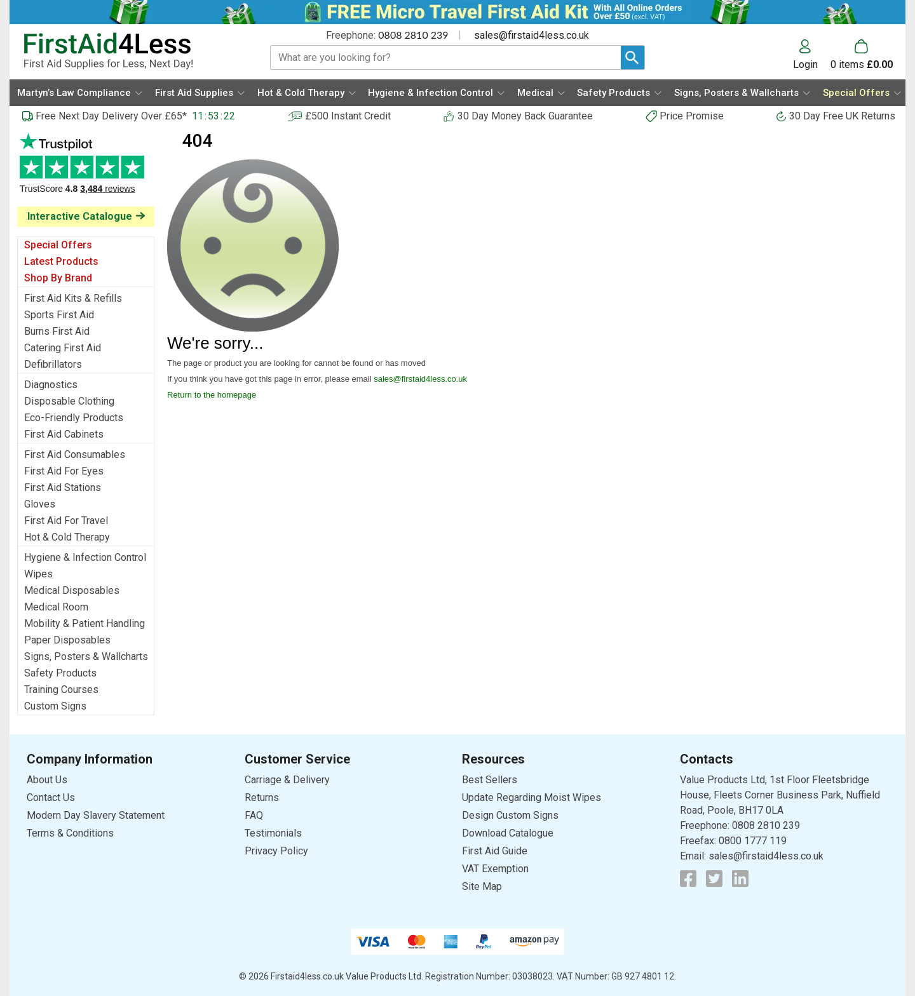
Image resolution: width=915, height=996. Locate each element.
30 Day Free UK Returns (842, 116)
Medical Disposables (71, 590)
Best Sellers (489, 780)
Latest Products (61, 261)
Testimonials (85, 170)
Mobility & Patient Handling (84, 623)
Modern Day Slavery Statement (96, 815)
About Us (47, 780)
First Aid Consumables (74, 454)
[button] (811, 54)
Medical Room (56, 607)
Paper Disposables (67, 640)
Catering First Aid (62, 348)
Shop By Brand (58, 278)
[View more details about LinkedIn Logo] (740, 878)
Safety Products (60, 673)
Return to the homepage (211, 395)
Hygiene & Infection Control (85, 557)
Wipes (38, 574)
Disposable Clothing (69, 401)
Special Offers (58, 245)
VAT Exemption (495, 869)
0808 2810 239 (413, 35)
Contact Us (51, 797)
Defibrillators (53, 364)
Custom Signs (55, 706)
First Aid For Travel (66, 521)
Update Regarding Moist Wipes (531, 797)
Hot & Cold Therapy (67, 537)
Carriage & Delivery (287, 780)
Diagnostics (51, 385)
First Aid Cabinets (64, 434)
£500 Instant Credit (348, 116)
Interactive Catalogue (79, 216)
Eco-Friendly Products (73, 418)
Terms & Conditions (70, 833)
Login (805, 64)
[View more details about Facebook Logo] (688, 878)
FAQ (254, 815)
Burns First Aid (57, 331)
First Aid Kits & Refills (73, 298)
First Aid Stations (62, 487)
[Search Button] (632, 57)
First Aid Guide (494, 851)
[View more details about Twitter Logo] (714, 878)
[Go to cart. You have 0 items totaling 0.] (861, 54)
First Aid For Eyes (64, 471)
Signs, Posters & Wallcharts (86, 656)
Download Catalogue (507, 833)
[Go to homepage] (131, 51)
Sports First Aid (59, 315)
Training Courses (61, 689)
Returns (262, 797)
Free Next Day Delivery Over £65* (111, 116)
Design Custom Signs (510, 815)
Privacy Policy (276, 851)
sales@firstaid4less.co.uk (531, 35)
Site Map (482, 886)
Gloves (39, 504)
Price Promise (692, 116)
